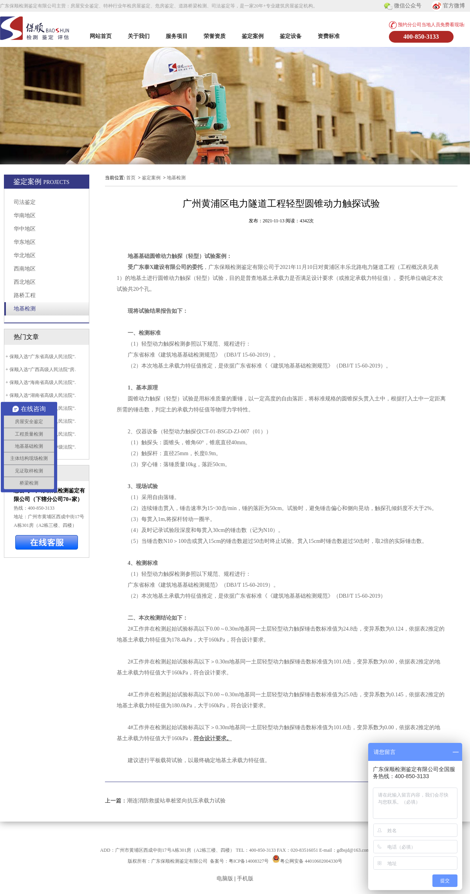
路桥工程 (25, 295)
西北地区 (25, 282)
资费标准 (329, 36)
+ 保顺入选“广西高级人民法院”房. (40, 369)
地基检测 (25, 309)
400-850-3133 (421, 36)
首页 (131, 177)
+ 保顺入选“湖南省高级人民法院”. (40, 395)
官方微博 (448, 6)
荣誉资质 (215, 36)
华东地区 (25, 242)
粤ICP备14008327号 (249, 861)
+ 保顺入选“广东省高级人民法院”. (40, 356)
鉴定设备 (291, 36)
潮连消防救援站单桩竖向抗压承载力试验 (176, 801)
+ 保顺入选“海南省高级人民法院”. (40, 382)
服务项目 (177, 36)
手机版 (245, 878)
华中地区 (25, 229)
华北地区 (25, 255)
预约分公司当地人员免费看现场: (427, 25)
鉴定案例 (253, 36)
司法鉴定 (25, 202)
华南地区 (25, 215)
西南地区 (25, 269)
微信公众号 (402, 6)
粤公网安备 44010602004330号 (311, 861)
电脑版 (225, 878)
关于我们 (139, 36)
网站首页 (101, 36)
